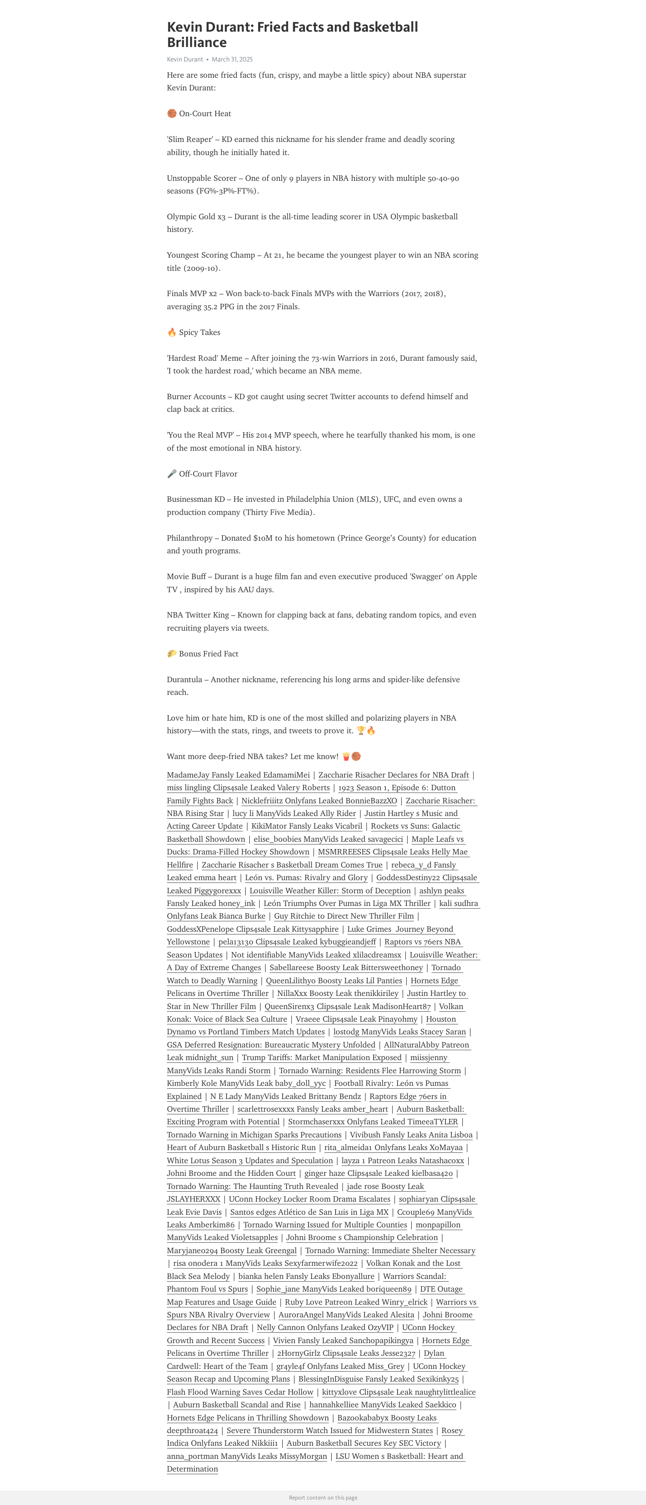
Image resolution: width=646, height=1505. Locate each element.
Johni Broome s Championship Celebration (362, 1237)
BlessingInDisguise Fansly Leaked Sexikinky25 (379, 1379)
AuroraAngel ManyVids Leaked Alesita (346, 1315)
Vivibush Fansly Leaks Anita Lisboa (411, 1135)
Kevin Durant (185, 59)
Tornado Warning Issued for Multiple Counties (325, 1225)
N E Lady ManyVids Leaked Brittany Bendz (285, 1096)
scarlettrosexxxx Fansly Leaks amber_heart (313, 1109)
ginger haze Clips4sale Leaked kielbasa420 (378, 1173)
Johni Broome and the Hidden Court (231, 1173)
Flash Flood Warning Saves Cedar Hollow (240, 1392)
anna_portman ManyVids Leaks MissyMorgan (247, 1456)
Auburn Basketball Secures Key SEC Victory (364, 1443)
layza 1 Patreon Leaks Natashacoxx (403, 1160)
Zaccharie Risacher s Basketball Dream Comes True (292, 865)
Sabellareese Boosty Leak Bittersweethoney (346, 967)
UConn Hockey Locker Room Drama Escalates (309, 1199)
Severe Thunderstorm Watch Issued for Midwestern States (330, 1430)
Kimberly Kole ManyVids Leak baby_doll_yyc (246, 1083)
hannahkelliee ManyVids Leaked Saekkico (382, 1405)
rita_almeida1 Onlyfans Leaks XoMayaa (393, 1147)
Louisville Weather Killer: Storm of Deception (330, 891)
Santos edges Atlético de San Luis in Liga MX (309, 1212)
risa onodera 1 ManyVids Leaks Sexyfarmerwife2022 (265, 1263)
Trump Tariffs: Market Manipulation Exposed (322, 1057)
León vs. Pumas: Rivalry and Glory (306, 877)
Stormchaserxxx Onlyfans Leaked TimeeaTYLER (373, 1122)
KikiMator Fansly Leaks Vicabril (307, 826)
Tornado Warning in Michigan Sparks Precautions (254, 1135)
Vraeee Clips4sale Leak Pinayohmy (357, 1019)
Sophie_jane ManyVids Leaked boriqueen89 (334, 1289)
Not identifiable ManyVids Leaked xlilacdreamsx (316, 955)
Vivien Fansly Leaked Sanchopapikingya (343, 1340)
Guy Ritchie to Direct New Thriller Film (344, 916)
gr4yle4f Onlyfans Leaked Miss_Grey (340, 1366)
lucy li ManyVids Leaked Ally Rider (294, 813)
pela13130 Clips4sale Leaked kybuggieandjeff (297, 942)
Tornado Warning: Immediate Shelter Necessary (390, 1250)
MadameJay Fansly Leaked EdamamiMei (238, 775)
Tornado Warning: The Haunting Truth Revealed (252, 1186)
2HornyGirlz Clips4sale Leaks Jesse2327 (346, 1353)
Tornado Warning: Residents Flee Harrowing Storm (370, 1071)
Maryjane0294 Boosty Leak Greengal (232, 1250)
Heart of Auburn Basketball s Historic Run (241, 1147)
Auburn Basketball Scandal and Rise (237, 1405)
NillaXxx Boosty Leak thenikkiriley (338, 993)
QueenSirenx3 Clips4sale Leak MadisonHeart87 (348, 1006)
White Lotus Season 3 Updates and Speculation (250, 1160)
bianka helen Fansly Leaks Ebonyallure (306, 1276)
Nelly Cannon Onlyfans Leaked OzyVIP (325, 1327)
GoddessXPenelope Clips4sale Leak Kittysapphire (253, 929)
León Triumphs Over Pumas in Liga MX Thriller (347, 903)
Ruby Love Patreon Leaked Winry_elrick (356, 1302)
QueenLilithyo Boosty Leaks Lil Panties (334, 981)
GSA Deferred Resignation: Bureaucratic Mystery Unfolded (271, 1045)
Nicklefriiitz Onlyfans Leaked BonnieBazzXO (319, 801)
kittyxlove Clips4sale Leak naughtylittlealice (399, 1392)
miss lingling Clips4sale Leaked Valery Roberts (248, 788)
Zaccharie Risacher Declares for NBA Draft (393, 775)
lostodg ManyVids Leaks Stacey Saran (399, 1032)
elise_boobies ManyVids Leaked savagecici (328, 839)
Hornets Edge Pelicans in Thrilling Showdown (248, 1418)
